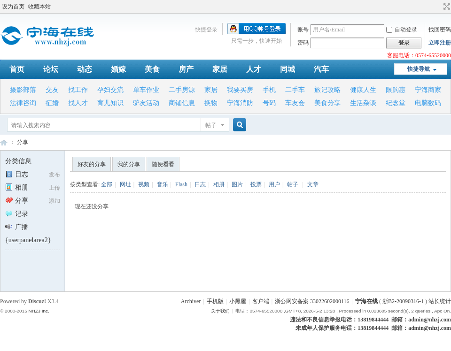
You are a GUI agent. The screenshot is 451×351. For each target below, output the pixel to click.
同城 (287, 69)
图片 (237, 184)
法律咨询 (23, 103)
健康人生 (363, 89)
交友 (52, 89)
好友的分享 (92, 164)
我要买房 (240, 89)
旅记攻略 (327, 89)
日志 (16, 174)
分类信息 (18, 161)
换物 (211, 103)
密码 (303, 42)
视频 (143, 184)
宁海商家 (428, 89)
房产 (186, 69)
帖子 (211, 125)
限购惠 (395, 89)
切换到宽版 (445, 6)
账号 (303, 29)
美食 (152, 69)
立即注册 (439, 42)
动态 (84, 69)
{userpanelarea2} (28, 240)
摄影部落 (23, 89)
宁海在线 (4, 142)
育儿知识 (110, 103)
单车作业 (146, 89)
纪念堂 (395, 103)
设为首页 (13, 6)
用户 (274, 184)
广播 (16, 226)
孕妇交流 (110, 89)
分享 (22, 142)
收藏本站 (39, 6)
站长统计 (439, 301)
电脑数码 (428, 103)
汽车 (321, 69)
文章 (313, 184)
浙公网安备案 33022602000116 (312, 301)
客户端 (260, 301)
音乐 (162, 184)
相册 (16, 187)
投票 (256, 184)
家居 (219, 69)
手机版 (215, 301)
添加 (54, 201)
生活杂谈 (363, 103)
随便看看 (163, 164)
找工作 (78, 89)
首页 (16, 69)
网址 (125, 184)
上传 (54, 187)
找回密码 (439, 29)
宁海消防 (240, 103)
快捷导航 (418, 69)
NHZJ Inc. (38, 310)
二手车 (295, 89)
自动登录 (401, 29)
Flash (181, 184)
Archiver (191, 301)
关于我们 (220, 310)
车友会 (295, 103)
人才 (253, 69)
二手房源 (182, 89)
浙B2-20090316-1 (403, 301)
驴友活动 (146, 103)
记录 (16, 213)
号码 (269, 103)
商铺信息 (182, 103)
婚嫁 (118, 69)
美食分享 (327, 103)
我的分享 (128, 164)
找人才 (78, 103)
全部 (106, 184)
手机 (269, 89)
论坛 (50, 69)
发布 (54, 174)
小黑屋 (237, 301)
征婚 (52, 103)
